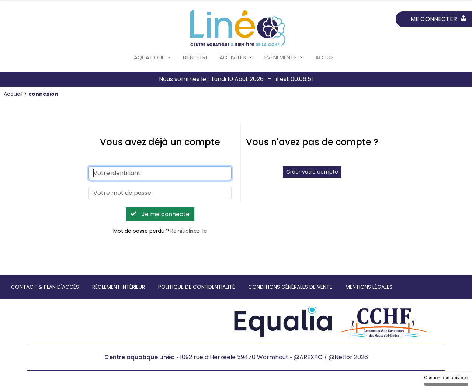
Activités (232, 57)
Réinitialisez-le (188, 231)
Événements (280, 57)
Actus (324, 57)
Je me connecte (160, 214)
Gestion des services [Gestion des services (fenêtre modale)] (446, 380)
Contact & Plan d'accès (45, 287)
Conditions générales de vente (290, 287)
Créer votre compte (312, 171)
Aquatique (149, 57)
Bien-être (195, 57)
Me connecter (438, 19)
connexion (43, 94)
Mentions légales (369, 287)
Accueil (14, 94)
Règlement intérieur (118, 287)
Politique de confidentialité (196, 287)
